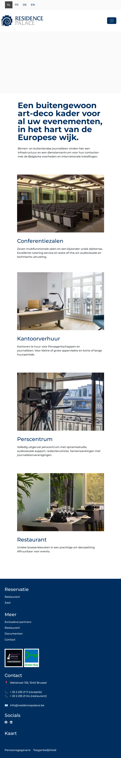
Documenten (14, 633)
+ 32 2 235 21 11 (19, 692)
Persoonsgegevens (18, 750)
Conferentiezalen (40, 241)
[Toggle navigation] (111, 20)
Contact (10, 639)
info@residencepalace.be (27, 705)
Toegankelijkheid (44, 750)
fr (16, 4)
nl (9, 4)
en (33, 4)
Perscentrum (35, 439)
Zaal (7, 602)
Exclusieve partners (18, 622)
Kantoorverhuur (38, 338)
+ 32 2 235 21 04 (20, 696)
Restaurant (32, 539)
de (25, 4)
